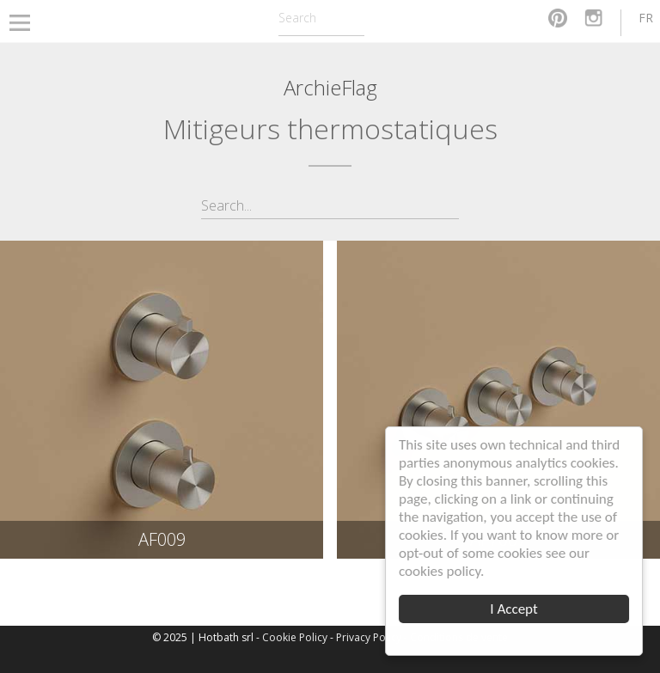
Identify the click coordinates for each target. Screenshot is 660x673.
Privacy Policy (368, 637)
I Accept (513, 609)
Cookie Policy (294, 637)
